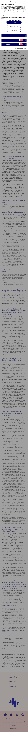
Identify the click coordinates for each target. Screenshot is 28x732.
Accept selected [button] (14, 26)
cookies (10, 17)
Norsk (6, 4)
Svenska (9, 4)
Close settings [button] (13, 30)
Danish (2, 4)
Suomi (12, 4)
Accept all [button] (14, 22)
